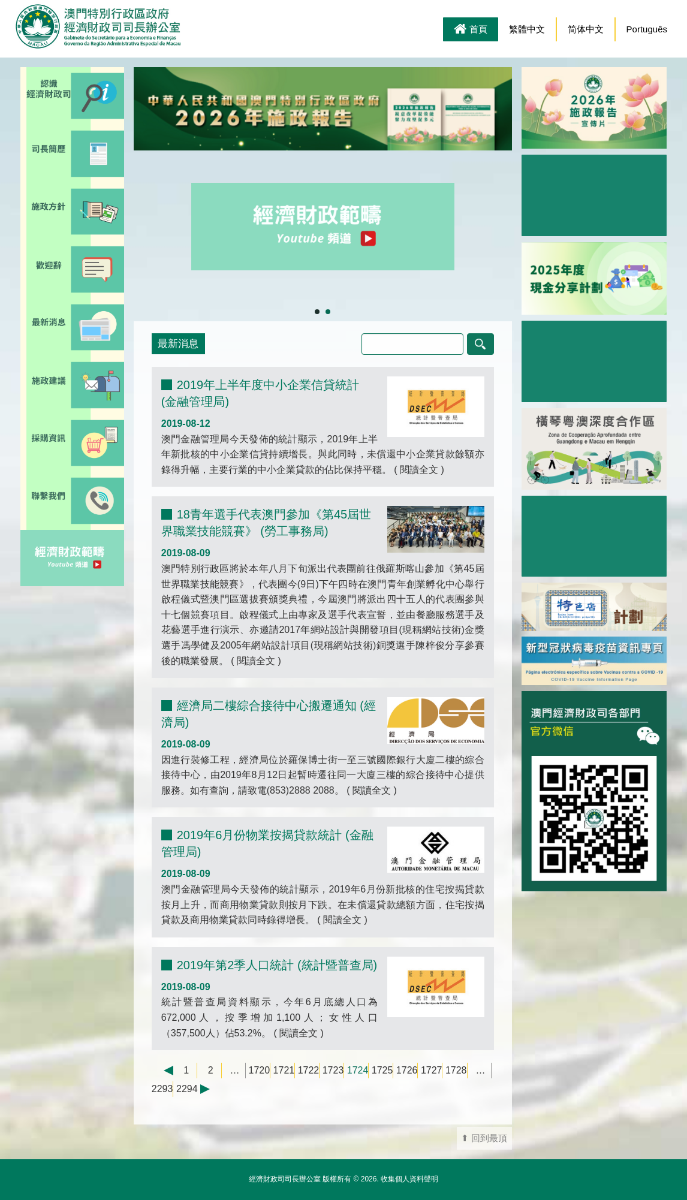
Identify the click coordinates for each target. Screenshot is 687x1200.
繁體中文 (527, 29)
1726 (407, 1070)
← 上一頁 (162, 1070)
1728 (456, 1070)
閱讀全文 (419, 470)
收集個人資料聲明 (409, 1179)
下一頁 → (211, 1089)
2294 (187, 1089)
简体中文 (586, 29)
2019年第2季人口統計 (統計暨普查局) (277, 965)
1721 (284, 1070)
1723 (333, 1070)
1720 (259, 1070)
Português (646, 29)
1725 (382, 1070)
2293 (162, 1089)
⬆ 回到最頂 (484, 1138)
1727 (431, 1070)
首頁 (470, 30)
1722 (309, 1070)
